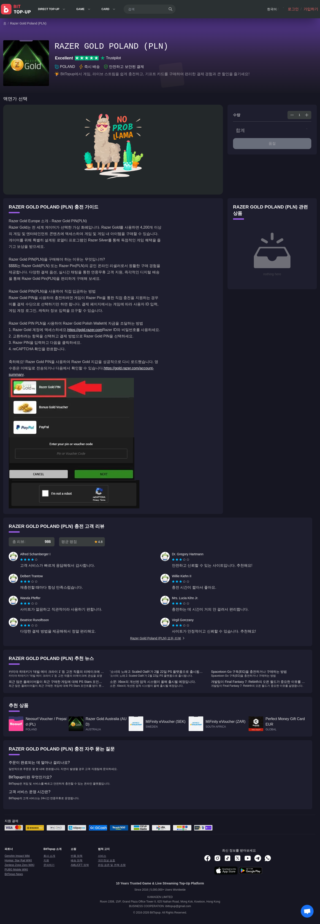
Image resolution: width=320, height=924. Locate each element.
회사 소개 (49, 855)
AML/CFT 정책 (80, 865)
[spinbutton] (299, 115)
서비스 (102, 855)
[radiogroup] (29, 559)
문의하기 (48, 865)
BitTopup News (14, 874)
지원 (46, 860)
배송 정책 (76, 860)
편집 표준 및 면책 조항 (112, 865)
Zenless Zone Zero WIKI (19, 865)
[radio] (22, 559)
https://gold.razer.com (84, 330)
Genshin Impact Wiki (17, 855)
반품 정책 (76, 855)
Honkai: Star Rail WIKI (18, 860)
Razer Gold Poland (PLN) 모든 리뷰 (157, 638)
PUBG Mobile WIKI (16, 869)
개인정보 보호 (106, 860)
